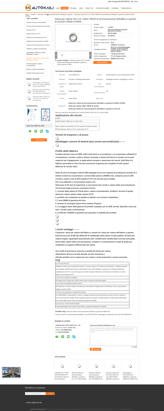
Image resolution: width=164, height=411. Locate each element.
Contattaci (115, 8)
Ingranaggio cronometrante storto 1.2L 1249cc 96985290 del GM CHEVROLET (41, 84)
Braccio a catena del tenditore (35, 69)
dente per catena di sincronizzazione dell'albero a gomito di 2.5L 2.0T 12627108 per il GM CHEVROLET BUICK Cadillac (79, 378)
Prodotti (64, 8)
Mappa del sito (36, 402)
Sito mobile (29, 405)
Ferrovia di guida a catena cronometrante (34, 64)
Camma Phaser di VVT (33, 34)
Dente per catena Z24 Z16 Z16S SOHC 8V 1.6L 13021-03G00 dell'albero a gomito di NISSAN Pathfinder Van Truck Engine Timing (113, 378)
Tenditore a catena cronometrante (36, 49)
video (81, 8)
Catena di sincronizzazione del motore (37, 45)
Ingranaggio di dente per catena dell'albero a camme (36, 53)
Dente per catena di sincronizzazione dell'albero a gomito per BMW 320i (88, 311)
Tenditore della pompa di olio (35, 73)
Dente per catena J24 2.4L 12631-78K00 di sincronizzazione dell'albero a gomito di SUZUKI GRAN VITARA (74, 62)
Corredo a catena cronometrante (36, 22)
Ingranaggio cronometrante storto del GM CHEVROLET (115, 314)
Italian (136, 1)
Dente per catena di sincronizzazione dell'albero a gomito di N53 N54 (76, 314)
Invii (50, 393)
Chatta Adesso (126, 8)
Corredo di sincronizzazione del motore (38, 26)
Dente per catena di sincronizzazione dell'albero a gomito (55, 14)
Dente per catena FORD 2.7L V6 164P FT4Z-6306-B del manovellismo (41, 98)
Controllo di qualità (102, 8)
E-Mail (28, 402)
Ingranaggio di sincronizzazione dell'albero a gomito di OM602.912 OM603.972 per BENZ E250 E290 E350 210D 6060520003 (130, 379)
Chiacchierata (103, 62)
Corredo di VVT (31, 30)
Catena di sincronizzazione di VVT (36, 37)
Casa (57, 8)
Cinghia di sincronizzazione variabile (37, 41)
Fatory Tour (89, 8)
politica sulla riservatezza (38, 409)
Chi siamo (73, 8)
